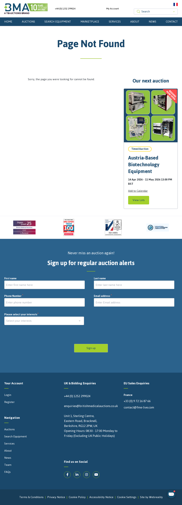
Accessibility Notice (101, 497)
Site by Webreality (151, 497)
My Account (112, 9)
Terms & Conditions (31, 497)
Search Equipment (57, 21)
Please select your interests (21, 314)
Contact (172, 21)
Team (7, 465)
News (152, 21)
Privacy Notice (56, 497)
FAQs (7, 472)
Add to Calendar (138, 191)
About (134, 21)
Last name (100, 278)
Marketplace (90, 21)
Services (115, 21)
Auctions (28, 21)
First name (10, 278)
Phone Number (13, 296)
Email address (103, 296)
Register (9, 402)
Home (8, 21)
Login (7, 395)
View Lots (139, 200)
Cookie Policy (77, 497)
